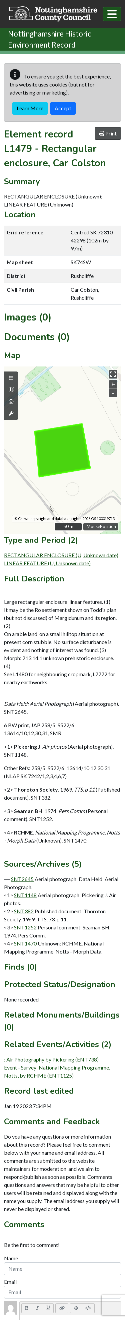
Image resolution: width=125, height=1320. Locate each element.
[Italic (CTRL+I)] (37, 1308)
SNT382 (24, 911)
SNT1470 (25, 943)
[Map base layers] (11, 390)
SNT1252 (25, 927)
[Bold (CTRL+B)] (26, 1308)
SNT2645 (22, 879)
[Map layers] (11, 378)
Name (11, 1258)
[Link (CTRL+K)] (61, 1308)
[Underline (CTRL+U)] (48, 1308)
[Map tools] (11, 414)
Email (10, 1281)
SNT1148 (25, 895)
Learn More (30, 108)
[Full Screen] (76, 1308)
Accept (63, 108)
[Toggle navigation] (112, 14)
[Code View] (88, 1308)
